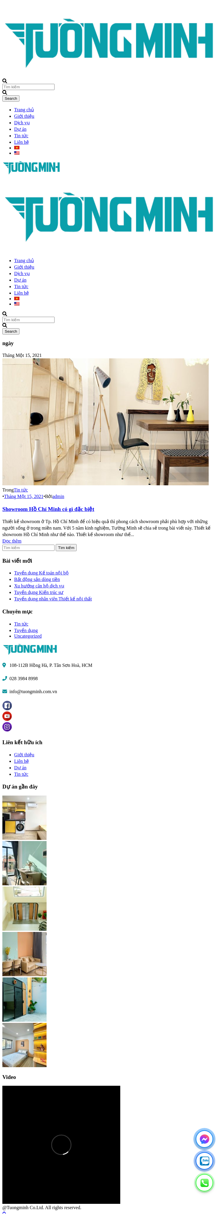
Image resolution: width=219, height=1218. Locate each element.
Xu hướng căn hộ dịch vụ (39, 585)
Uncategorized (28, 636)
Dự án (20, 129)
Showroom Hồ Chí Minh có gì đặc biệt (48, 509)
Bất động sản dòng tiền (37, 579)
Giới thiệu (24, 116)
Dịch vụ (22, 122)
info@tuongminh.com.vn (33, 691)
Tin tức (21, 135)
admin (58, 496)
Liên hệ (21, 142)
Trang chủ (24, 109)
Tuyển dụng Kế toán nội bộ (41, 572)
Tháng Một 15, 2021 (24, 496)
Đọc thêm (12, 540)
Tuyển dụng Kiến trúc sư (38, 592)
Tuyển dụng (26, 630)
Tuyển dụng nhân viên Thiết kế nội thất (53, 598)
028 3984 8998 (23, 678)
